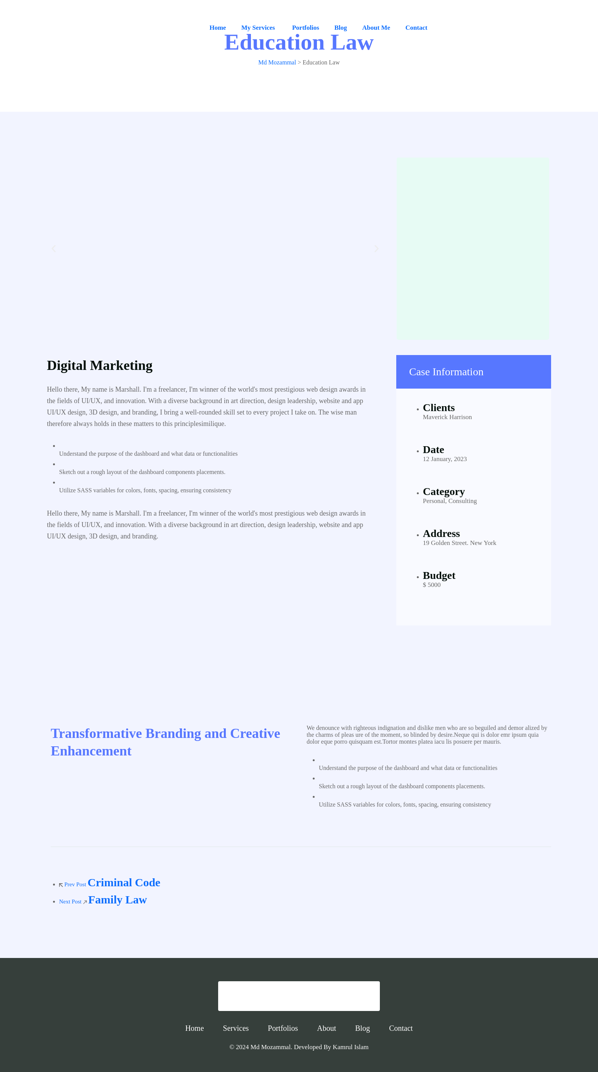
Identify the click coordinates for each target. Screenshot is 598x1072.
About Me (376, 27)
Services (236, 1028)
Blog (340, 27)
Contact (416, 27)
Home (217, 27)
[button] (53, 249)
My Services (258, 27)
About (326, 1028)
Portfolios (305, 27)
